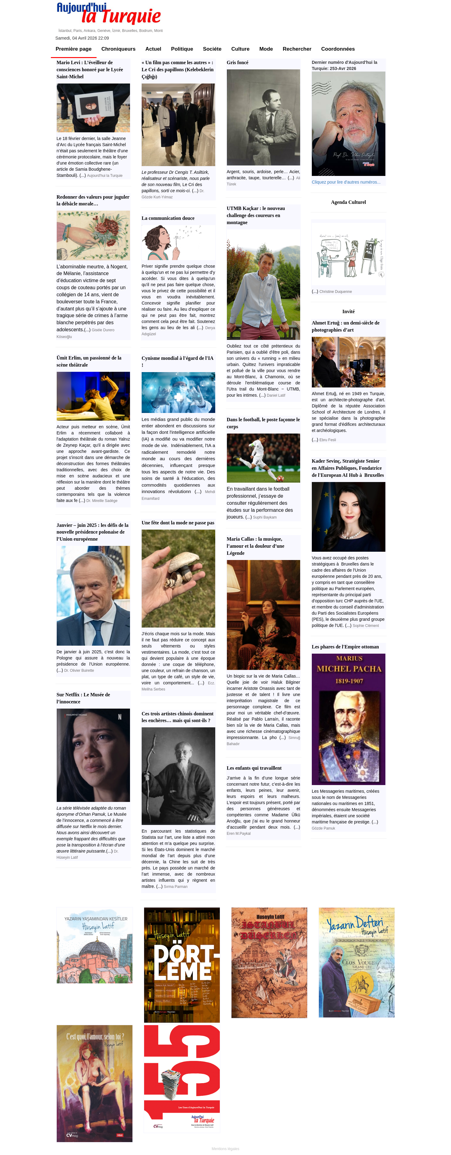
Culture (240, 49)
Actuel (153, 49)
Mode (266, 49)
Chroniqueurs (118, 49)
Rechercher (297, 49)
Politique (182, 49)
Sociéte (212, 49)
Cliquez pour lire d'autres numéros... (346, 182)
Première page (74, 49)
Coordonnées (338, 49)
